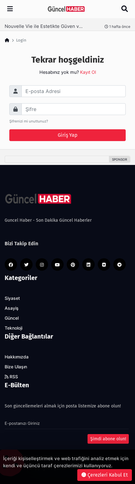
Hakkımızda (17, 356)
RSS (11, 376)
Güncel (12, 318)
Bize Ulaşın (16, 366)
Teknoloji (13, 328)
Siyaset (12, 298)
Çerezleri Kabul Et (104, 475)
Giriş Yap (68, 135)
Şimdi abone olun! (108, 439)
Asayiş (12, 308)
